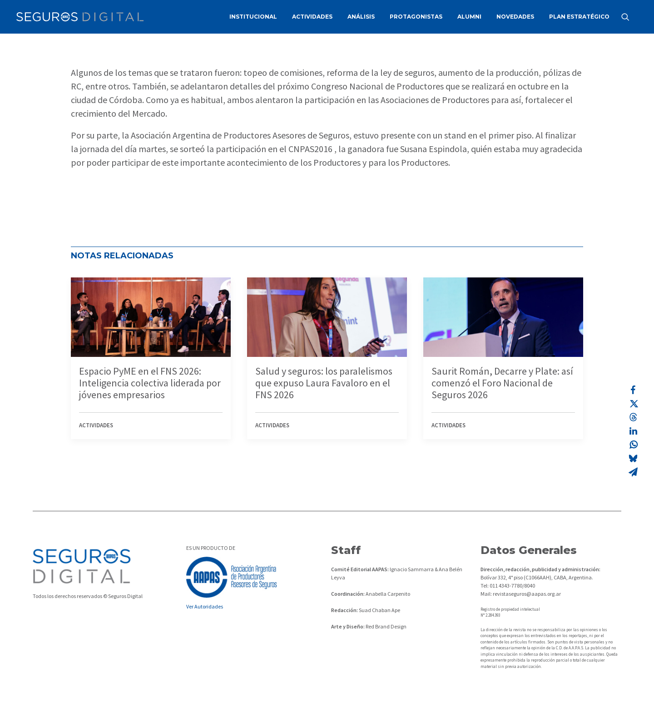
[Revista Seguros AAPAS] (80, 16)
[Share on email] (633, 471)
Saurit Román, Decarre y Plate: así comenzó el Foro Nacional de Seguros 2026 (502, 383)
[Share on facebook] (633, 390)
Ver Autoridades (204, 606)
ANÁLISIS (361, 16)
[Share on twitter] (633, 403)
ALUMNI (469, 16)
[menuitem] (253, 17)
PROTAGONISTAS (416, 16)
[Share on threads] (633, 417)
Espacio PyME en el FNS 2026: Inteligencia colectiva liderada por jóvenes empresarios (150, 383)
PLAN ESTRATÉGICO (579, 16)
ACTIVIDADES (312, 16)
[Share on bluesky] (633, 458)
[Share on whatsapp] (633, 444)
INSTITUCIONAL (253, 16)
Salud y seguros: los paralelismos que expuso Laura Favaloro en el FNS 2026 (323, 383)
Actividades (96, 425)
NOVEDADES (515, 16)
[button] (629, 17)
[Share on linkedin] (633, 430)
